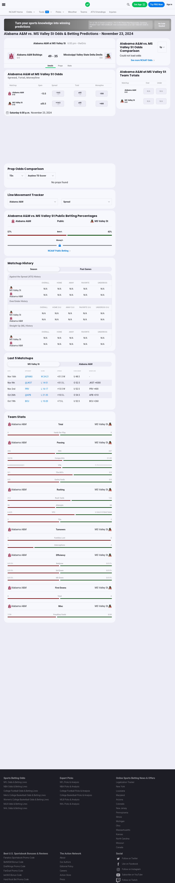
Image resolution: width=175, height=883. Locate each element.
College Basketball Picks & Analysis (76, 795)
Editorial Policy (66, 866)
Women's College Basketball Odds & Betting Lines (26, 799)
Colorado (120, 804)
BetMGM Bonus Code (13, 862)
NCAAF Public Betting (59, 250)
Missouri (120, 843)
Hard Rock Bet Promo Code (16, 879)
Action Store (65, 875)
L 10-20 (44, 401)
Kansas (119, 834)
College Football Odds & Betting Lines (21, 791)
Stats (70, 66)
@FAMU (29, 376)
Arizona (119, 799)
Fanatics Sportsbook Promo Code (19, 857)
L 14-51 (44, 383)
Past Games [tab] (85, 269)
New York (120, 786)
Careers (63, 871)
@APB (28, 395)
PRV (27, 389)
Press (62, 879)
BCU (27, 401)
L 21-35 (44, 395)
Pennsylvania (122, 812)
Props (60, 66)
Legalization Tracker (125, 782)
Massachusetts (123, 830)
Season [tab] (33, 269)
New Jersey (121, 808)
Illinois (119, 817)
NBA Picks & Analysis (69, 786)
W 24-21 (45, 376)
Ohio (118, 825)
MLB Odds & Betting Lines (15, 804)
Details (50, 66)
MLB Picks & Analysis (69, 799)
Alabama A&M (23, 221)
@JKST (28, 383)
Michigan (120, 821)
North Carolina (122, 838)
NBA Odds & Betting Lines (15, 786)
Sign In (169, 4)
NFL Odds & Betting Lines (15, 782)
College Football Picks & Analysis (75, 791)
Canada (119, 847)
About (62, 857)
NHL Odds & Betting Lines (15, 808)
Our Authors (65, 862)
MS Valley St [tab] (34, 364)
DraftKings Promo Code (14, 866)
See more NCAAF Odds (143, 60)
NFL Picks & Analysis (69, 782)
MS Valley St (101, 221)
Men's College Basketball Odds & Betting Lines (25, 795)
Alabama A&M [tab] (86, 364)
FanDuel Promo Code (13, 871)
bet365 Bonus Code (13, 875)
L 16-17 (44, 389)
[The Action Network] (87, 4)
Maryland (120, 795)
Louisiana (120, 791)
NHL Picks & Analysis (69, 804)
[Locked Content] (59, 245)
